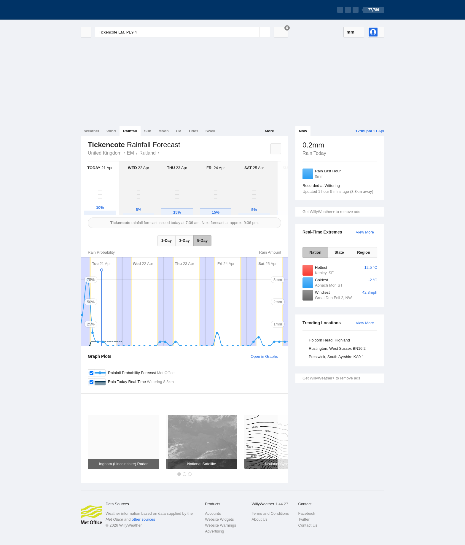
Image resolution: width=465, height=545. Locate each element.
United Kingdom (105, 152)
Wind (111, 131)
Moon (163, 131)
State (339, 252)
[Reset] (254, 32)
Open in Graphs (264, 356)
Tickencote (162, 152)
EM (130, 152)
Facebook (306, 513)
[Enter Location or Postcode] (182, 32)
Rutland (147, 152)
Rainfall (130, 131)
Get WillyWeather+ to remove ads (331, 211)
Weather (91, 131)
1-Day (166, 240)
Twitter (304, 519)
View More (365, 232)
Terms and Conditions (270, 513)
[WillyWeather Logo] (108, 10)
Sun (148, 131)
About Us (259, 519)
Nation (315, 252)
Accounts (213, 513)
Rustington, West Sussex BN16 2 (337, 348)
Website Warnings (220, 525)
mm (350, 31)
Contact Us (307, 525)
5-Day (202, 240)
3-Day (184, 240)
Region (363, 252)
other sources (143, 519)
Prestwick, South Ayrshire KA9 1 (336, 357)
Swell (210, 131)
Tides (193, 131)
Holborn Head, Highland (329, 340)
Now (303, 131)
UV (178, 131)
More (269, 131)
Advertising (214, 531)
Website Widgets (219, 519)
